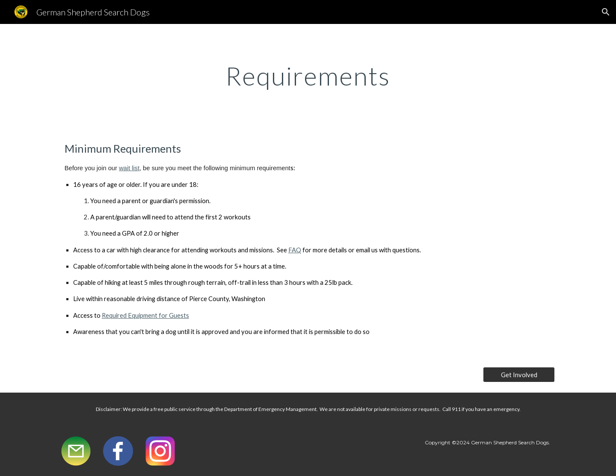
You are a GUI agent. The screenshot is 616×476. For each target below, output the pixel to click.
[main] (308, 75)
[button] (605, 12)
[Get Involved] (518, 374)
